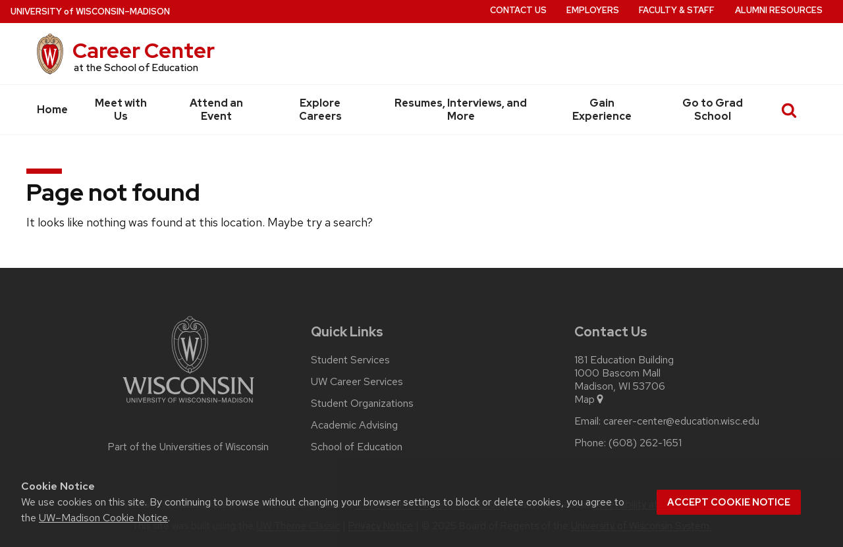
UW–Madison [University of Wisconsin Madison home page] (90, 11)
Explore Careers (320, 109)
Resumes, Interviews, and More (460, 109)
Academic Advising (354, 425)
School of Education (356, 447)
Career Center (143, 50)
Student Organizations (362, 403)
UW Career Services (357, 381)
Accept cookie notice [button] (728, 502)
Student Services (350, 360)
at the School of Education (136, 67)
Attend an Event (216, 109)
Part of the (188, 447)
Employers (592, 10)
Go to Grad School (712, 109)
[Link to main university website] (188, 405)
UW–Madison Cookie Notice (103, 518)
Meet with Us (121, 109)
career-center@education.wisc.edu (681, 421)
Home (52, 110)
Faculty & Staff (677, 10)
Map (589, 399)
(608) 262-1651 (645, 443)
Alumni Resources (779, 10)
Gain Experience (602, 109)
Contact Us (518, 10)
